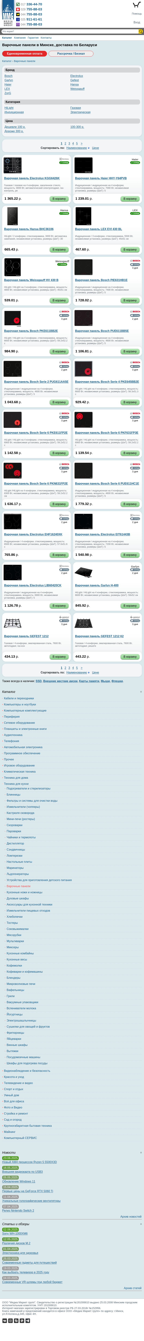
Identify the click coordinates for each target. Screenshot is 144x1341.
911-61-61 (34, 19)
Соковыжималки (17, 928)
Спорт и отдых (13, 1089)
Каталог (7, 37)
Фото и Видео (13, 1107)
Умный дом (11, 1095)
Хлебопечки (14, 916)
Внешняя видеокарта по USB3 (22, 1171)
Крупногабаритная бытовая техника (28, 1125)
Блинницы (13, 794)
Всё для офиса (14, 1101)
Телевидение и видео (18, 1083)
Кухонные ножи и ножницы (24, 892)
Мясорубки (14, 935)
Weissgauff (77, 88)
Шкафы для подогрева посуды (27, 1063)
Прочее (9, 759)
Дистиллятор (15, 843)
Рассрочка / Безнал (71, 53)
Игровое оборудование (19, 765)
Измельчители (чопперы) (23, 806)
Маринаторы (15, 867)
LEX (7, 88)
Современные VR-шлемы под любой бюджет (32, 1282)
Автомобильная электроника (23, 747)
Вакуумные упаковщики (22, 1002)
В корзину (59, 198)
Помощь (137, 13)
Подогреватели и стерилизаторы (28, 788)
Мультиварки (15, 941)
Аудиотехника (13, 734)
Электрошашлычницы (21, 1020)
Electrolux (76, 75)
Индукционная (14, 112)
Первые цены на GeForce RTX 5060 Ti (27, 1191)
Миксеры (13, 947)
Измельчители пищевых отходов (28, 910)
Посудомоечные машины (23, 1057)
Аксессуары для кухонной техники (29, 904)
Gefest (74, 80)
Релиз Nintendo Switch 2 (18, 1210)
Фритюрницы (15, 1032)
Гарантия (33, 37)
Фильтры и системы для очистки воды (32, 800)
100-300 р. (77, 126)
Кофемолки (14, 965)
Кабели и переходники (19, 698)
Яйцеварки (14, 1038)
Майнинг (9, 1131)
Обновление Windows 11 (18, 1181)
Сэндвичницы (16, 849)
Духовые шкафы (18, 898)
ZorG (7, 93)
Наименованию (76, 147)
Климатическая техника (20, 771)
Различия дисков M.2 (16, 1243)
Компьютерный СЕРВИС (20, 1137)
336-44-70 (34, 4)
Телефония (11, 741)
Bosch (8, 75)
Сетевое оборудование (19, 722)
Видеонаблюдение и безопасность (27, 1070)
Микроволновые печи (21, 983)
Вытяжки (12, 1051)
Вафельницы (15, 990)
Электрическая (80, 112)
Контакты (46, 37)
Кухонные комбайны (20, 953)
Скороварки (14, 825)
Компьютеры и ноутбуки (20, 704)
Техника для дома (16, 777)
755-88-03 (34, 9)
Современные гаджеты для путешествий (29, 1262)
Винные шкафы (17, 1044)
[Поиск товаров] (70, 31)
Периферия (12, 716)
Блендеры (13, 977)
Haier (7, 84)
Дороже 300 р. (14, 131)
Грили (11, 996)
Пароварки (14, 831)
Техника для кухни (16, 783)
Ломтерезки (14, 855)
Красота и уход (14, 1076)
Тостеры (12, 922)
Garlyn (8, 80)
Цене (95, 147)
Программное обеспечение (22, 753)
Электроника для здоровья (20, 1252)
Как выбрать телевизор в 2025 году (25, 1272)
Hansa (74, 84)
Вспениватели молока (21, 1008)
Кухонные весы (17, 959)
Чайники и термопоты (21, 837)
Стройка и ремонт (16, 1113)
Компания (20, 37)
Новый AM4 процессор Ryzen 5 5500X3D (29, 1162)
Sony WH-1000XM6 (15, 1233)
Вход (137, 22)
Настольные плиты (19, 861)
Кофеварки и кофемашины (25, 971)
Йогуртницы (14, 1014)
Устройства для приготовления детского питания (39, 880)
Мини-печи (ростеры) (21, 819)
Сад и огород (13, 1119)
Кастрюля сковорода (20, 812)
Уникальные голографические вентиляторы (31, 1200)
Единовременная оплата (24, 53)
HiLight (9, 107)
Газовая (75, 107)
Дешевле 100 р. (15, 126)
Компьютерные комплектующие (25, 710)
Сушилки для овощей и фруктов (28, 1026)
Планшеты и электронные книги (25, 728)
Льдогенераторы (18, 874)
